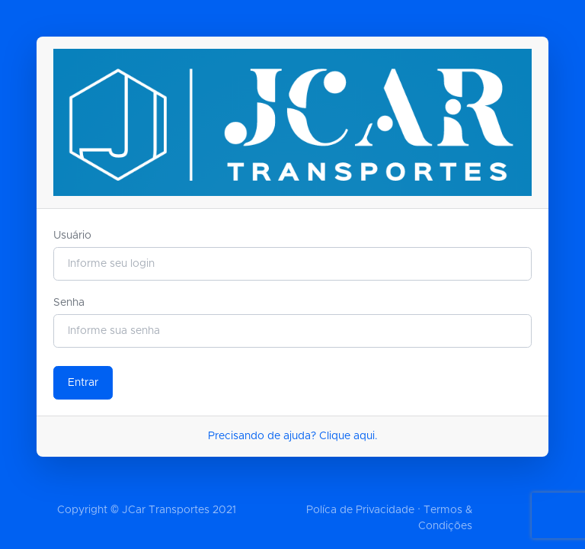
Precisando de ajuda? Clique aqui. (293, 436)
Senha (69, 302)
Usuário (72, 235)
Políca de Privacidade (360, 510)
